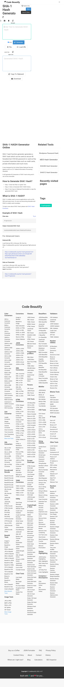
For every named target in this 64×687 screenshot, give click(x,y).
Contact (39, 655)
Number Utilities (53, 342)
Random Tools (53, 487)
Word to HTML (20, 337)
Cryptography (46, 205)
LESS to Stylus (31, 430)
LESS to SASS (31, 434)
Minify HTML (42, 401)
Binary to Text (54, 379)
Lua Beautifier (42, 380)
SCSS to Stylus (31, 441)
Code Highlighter (43, 572)
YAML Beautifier (43, 328)
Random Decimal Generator (53, 589)
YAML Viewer (31, 322)
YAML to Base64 (9, 558)
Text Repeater (42, 543)
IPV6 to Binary (54, 438)
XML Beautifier (43, 322)
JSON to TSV (19, 357)
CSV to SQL (42, 435)
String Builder (42, 463)
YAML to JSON (20, 490)
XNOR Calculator (55, 413)
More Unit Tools (8, 438)
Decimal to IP (54, 429)
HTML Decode (8, 508)
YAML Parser (31, 395)
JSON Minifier (20, 527)
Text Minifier (42, 406)
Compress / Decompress (43, 577)
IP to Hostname (54, 454)
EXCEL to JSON (20, 332)
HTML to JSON (20, 426)
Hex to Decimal (54, 365)
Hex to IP (52, 420)
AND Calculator (54, 402)
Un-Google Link (31, 501)
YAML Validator (54, 337)
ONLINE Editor (31, 368)
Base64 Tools (7, 536)
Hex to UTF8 (7, 523)
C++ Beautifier (43, 337)
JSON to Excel (20, 362)
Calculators (38, 660)
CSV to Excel (42, 437)
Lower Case (6, 52)
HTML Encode (8, 506)
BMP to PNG (8, 603)
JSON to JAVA (20, 348)
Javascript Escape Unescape (30, 484)
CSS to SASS (31, 409)
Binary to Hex (54, 361)
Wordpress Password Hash (48, 153)
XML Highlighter (43, 561)
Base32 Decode (8, 478)
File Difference (20, 529)
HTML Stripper (20, 405)
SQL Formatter (43, 344)
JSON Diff (18, 532)
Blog (28, 660)
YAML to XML (20, 488)
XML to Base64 (8, 556)
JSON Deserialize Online (19, 542)
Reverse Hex (53, 388)
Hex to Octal (53, 370)
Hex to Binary (54, 368)
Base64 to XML (8, 562)
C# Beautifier (42, 330)
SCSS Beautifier (43, 357)
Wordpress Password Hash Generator (31, 612)
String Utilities (41, 442)
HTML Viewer (31, 326)
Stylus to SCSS (31, 421)
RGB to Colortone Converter (7, 327)
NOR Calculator (54, 410)
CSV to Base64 (8, 567)
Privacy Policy (51, 650)
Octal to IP (53, 434)
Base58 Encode (8, 480)
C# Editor (30, 372)
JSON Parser (31, 391)
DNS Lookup (53, 465)
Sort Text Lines (43, 535)
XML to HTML (20, 391)
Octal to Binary (54, 374)
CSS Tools (31, 399)
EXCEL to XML (20, 330)
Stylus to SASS (31, 423)
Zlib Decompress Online (42, 589)
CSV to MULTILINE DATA (42, 431)
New (28, 9)
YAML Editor (30, 366)
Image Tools (8, 597)
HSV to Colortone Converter (7, 333)
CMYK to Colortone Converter (7, 339)
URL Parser (30, 388)
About (30, 655)
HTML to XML (20, 428)
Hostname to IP (54, 452)
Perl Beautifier (43, 369)
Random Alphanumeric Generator (54, 595)
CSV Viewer (30, 341)
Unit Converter (8, 413)
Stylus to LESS (31, 418)
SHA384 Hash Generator (48, 166)
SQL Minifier (42, 399)
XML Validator (54, 328)
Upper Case (10, 54)
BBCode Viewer (31, 344)
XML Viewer (30, 319)
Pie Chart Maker (20, 585)
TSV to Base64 (8, 571)
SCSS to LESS (31, 443)
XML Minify (42, 392)
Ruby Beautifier (43, 372)
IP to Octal (53, 436)
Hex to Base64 (8, 584)
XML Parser (30, 393)
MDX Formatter (43, 352)
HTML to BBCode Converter (18, 470)
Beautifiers (42, 314)
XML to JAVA (19, 396)
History (48, 655)
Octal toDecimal (54, 372)
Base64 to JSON (9, 560)
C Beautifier (42, 335)
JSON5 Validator (54, 326)
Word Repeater (43, 478)
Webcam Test (54, 482)
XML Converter (20, 373)
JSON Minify (42, 390)
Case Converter (43, 499)
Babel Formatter (43, 346)
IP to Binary (53, 427)
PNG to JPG (7, 605)
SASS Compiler (31, 447)
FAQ (40, 650)
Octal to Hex (53, 377)
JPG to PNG (7, 601)
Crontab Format (20, 570)
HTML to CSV (20, 424)
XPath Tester (19, 521)
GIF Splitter (7, 607)
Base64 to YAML (9, 565)
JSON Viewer (31, 317)
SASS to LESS (31, 456)
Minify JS (41, 395)
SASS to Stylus (31, 452)
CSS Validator (54, 317)
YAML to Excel (20, 495)
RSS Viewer (30, 333)
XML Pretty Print (43, 563)
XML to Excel (19, 393)
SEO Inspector (51, 660)
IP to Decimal (54, 431)
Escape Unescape (30, 461)
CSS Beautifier (31, 403)
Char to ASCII (54, 386)
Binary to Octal (54, 363)
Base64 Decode (8, 487)
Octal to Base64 (8, 589)
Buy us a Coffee (13, 650)
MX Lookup (53, 467)
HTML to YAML (20, 431)
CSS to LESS (30, 405)
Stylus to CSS (31, 416)
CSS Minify (42, 397)
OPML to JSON (20, 335)
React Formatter (43, 378)
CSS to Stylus (31, 412)
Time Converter (8, 432)
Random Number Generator (53, 522)
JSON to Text (19, 360)
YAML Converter (20, 486)
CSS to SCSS (30, 407)
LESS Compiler (31, 425)
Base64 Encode (8, 485)
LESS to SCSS (31, 432)
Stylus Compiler (31, 414)
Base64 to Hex (8, 587)
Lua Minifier (42, 404)
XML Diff (18, 534)
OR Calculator (54, 408)
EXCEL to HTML (20, 328)
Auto (10, 42)
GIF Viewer (7, 610)
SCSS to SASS (31, 445)
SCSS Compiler (31, 436)
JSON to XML (20, 351)
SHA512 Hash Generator (48, 172)
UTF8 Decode (8, 521)
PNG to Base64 (8, 549)
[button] (59, 2)
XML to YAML (20, 378)
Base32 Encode (8, 476)
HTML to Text (20, 433)
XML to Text (19, 385)
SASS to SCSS (31, 454)
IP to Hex (52, 422)
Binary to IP (53, 425)
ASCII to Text (53, 383)
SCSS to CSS (30, 438)
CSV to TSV (42, 427)
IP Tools (53, 417)
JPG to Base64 (8, 551)
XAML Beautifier (43, 383)
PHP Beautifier (43, 363)
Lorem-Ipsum (54, 446)
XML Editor (30, 357)
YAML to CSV (19, 492)
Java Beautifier (43, 333)
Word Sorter (42, 537)
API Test (52, 335)
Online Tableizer (20, 339)
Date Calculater (20, 326)
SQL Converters (8, 443)
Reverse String (43, 480)
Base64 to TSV (8, 574)
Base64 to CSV (8, 569)
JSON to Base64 (9, 554)
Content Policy (18, 655)
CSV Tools (42, 410)
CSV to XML (42, 420)
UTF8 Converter (8, 519)
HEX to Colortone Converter (7, 321)
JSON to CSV (19, 355)
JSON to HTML (20, 364)
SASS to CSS (31, 450)
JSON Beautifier (43, 317)
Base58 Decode (8, 482)
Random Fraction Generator (53, 570)
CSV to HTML (42, 424)
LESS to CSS (30, 427)
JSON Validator (54, 324)
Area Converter (8, 430)
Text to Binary (54, 381)
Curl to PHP (19, 567)
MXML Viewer (31, 324)
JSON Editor (30, 359)
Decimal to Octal (54, 354)
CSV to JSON (42, 422)
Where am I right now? (15, 660)
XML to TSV (19, 382)
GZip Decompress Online (42, 583)
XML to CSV (19, 380)
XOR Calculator (54, 399)
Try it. (34, 216)
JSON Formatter (29, 650)
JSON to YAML (20, 353)
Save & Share (26, 12)
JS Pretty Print (43, 570)
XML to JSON (20, 376)
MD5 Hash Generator (49, 160)
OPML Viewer (31, 339)
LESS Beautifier (43, 354)
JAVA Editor (30, 370)
